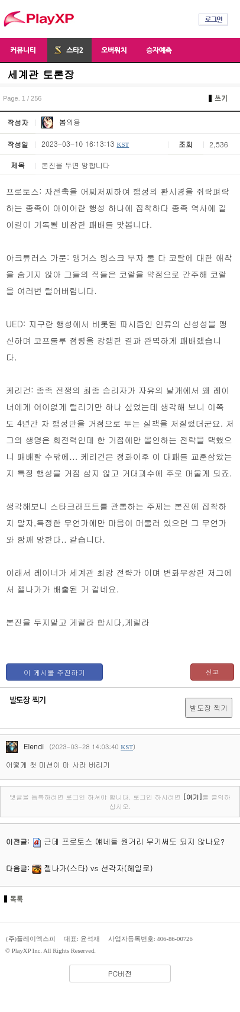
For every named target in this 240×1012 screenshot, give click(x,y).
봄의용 (60, 122)
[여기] (192, 796)
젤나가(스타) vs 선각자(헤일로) (98, 868)
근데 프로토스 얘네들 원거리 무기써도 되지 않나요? (134, 841)
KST (122, 144)
